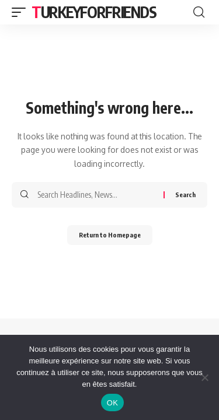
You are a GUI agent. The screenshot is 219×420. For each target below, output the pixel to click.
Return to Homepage (110, 235)
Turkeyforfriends (94, 12)
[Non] (204, 377)
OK (112, 402)
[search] (198, 12)
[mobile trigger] (22, 12)
